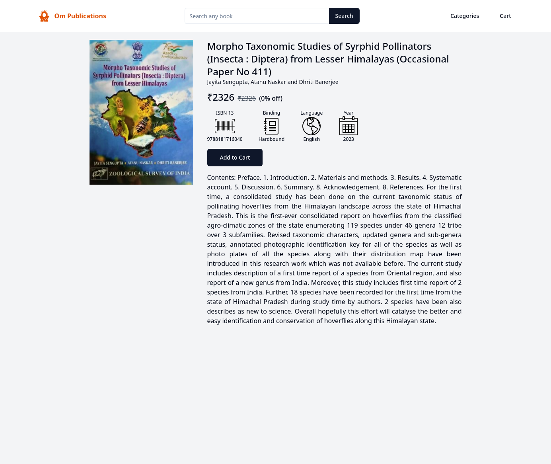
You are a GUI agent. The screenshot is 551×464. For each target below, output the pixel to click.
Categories (464, 15)
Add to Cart (235, 157)
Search (344, 15)
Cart (505, 15)
